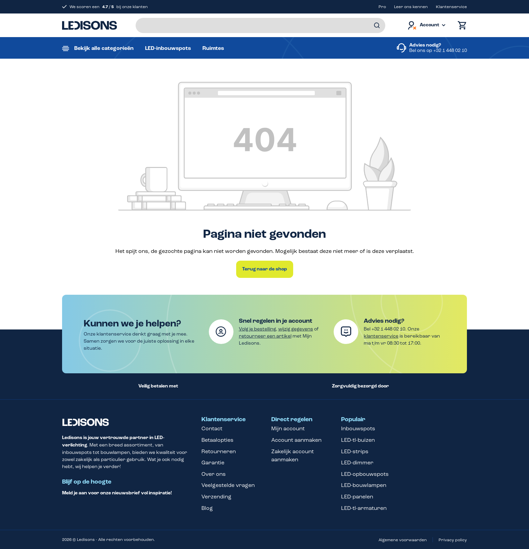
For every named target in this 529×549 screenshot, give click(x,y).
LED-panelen (357, 496)
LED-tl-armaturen (364, 508)
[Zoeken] (376, 25)
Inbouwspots (358, 428)
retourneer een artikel (265, 336)
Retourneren (218, 451)
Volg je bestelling (257, 329)
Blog (207, 508)
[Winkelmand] (460, 25)
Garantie (212, 462)
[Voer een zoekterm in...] (260, 25)
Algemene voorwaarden (403, 540)
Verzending (216, 496)
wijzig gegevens (295, 329)
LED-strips (354, 451)
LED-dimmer (357, 462)
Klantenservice (451, 6)
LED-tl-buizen (358, 440)
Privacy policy (453, 540)
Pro (382, 6)
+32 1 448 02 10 (450, 50)
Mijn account (288, 428)
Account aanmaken (296, 440)
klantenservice (381, 336)
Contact (211, 428)
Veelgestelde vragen (228, 485)
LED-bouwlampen (363, 485)
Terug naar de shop (264, 269)
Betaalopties (217, 440)
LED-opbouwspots (365, 474)
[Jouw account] (426, 25)
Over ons (213, 474)
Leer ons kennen (411, 6)
